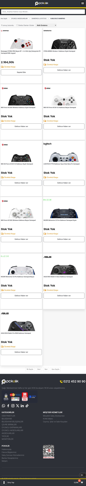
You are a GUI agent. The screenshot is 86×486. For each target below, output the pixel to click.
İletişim (5, 461)
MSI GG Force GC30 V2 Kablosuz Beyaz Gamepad (60, 107)
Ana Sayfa (4, 18)
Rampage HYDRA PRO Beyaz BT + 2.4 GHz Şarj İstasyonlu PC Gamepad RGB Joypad (21, 52)
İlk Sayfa (30, 369)
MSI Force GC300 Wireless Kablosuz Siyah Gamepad (18, 107)
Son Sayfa (55, 369)
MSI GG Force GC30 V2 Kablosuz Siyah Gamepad (17, 164)
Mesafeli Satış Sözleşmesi (53, 416)
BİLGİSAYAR (7, 419)
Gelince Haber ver (64, 70)
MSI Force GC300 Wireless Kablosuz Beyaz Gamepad (18, 220)
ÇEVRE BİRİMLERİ (9, 424)
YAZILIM (5, 436)
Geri (39, 369)
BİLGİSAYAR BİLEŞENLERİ (12, 421)
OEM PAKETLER (8, 416)
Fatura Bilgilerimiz (9, 452)
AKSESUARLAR (8, 433)
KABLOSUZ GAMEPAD (58, 18)
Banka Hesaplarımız (10, 458)
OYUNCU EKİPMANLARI (12, 427)
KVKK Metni (48, 419)
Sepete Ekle (21, 72)
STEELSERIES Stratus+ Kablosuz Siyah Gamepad (59, 51)
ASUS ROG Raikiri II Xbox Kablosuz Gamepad (58, 277)
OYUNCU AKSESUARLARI (19, 18)
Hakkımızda (6, 449)
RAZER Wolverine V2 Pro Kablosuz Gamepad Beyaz (17, 277)
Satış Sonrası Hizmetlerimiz (13, 455)
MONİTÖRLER (7, 439)
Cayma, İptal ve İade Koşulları (55, 421)
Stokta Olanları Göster (26, 25)
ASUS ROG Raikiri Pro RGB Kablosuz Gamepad (16, 333)
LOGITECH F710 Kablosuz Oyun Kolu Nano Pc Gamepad (62, 164)
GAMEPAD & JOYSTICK (39, 18)
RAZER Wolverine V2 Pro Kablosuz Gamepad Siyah (60, 220)
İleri (46, 369)
